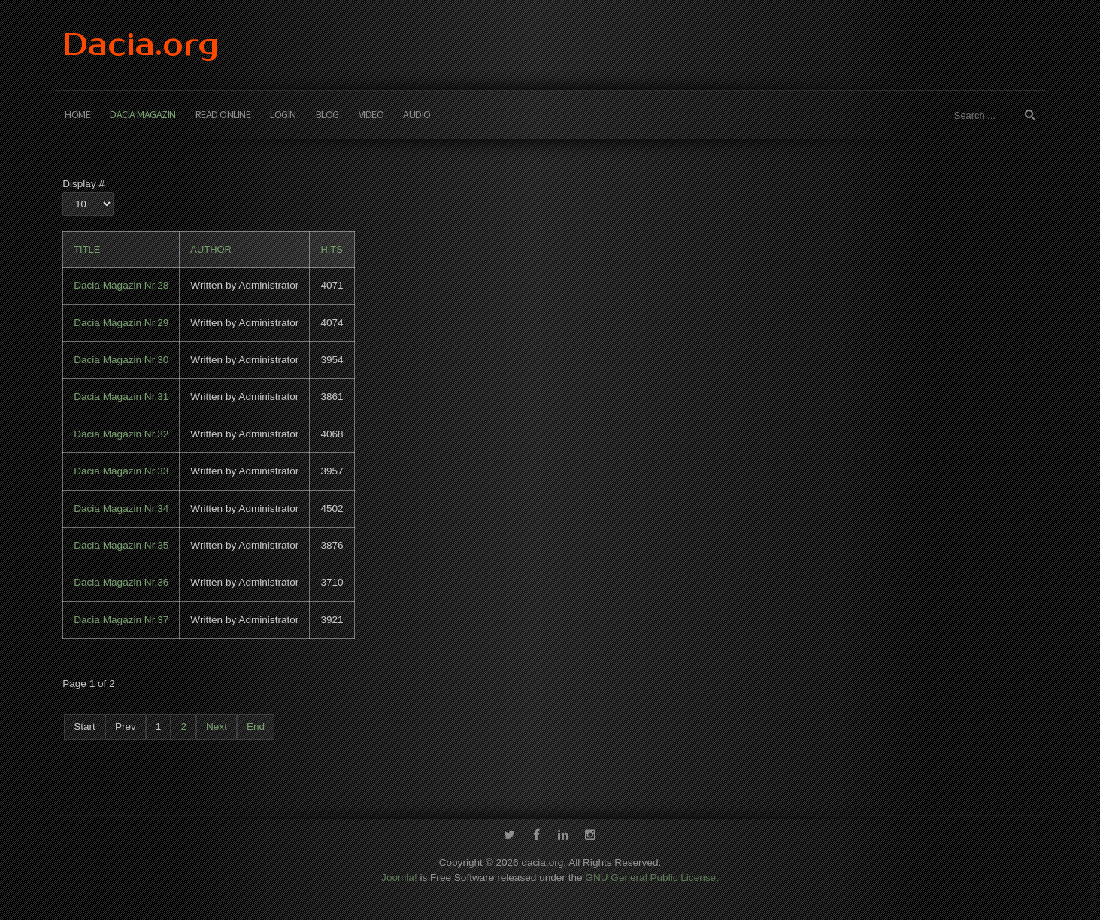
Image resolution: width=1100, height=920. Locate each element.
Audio (417, 114)
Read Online (223, 114)
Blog (327, 114)
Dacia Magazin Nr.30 (121, 359)
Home (77, 114)
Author (211, 249)
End (256, 726)
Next (216, 726)
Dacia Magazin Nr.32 (121, 434)
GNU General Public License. (652, 874)
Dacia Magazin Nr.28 (121, 285)
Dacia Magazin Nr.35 (121, 545)
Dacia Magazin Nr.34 (121, 508)
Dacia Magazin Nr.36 (121, 582)
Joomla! (399, 874)
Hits (331, 249)
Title (87, 249)
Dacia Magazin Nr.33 (121, 471)
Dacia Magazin (143, 114)
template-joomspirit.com (1094, 863)
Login (283, 114)
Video (371, 114)
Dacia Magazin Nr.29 (121, 322)
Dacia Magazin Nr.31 (121, 396)
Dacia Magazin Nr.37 (121, 619)
